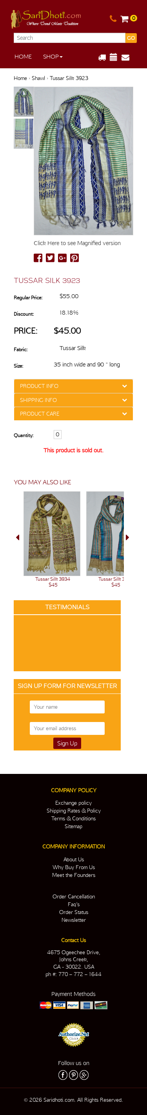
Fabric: (20, 349)
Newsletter (74, 920)
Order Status (73, 912)
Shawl (38, 78)
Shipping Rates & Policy (74, 810)
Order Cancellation (74, 896)
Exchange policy (73, 803)
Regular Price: (28, 298)
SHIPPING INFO (38, 400)
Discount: (24, 314)
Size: (18, 366)
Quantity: (23, 435)
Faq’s (74, 904)
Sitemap (73, 826)
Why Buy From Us (74, 867)
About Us (74, 859)
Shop (53, 56)
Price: (26, 331)
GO (131, 38)
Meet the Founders (73, 875)
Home (23, 56)
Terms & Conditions (73, 818)
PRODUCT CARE (39, 414)
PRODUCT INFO (39, 386)
